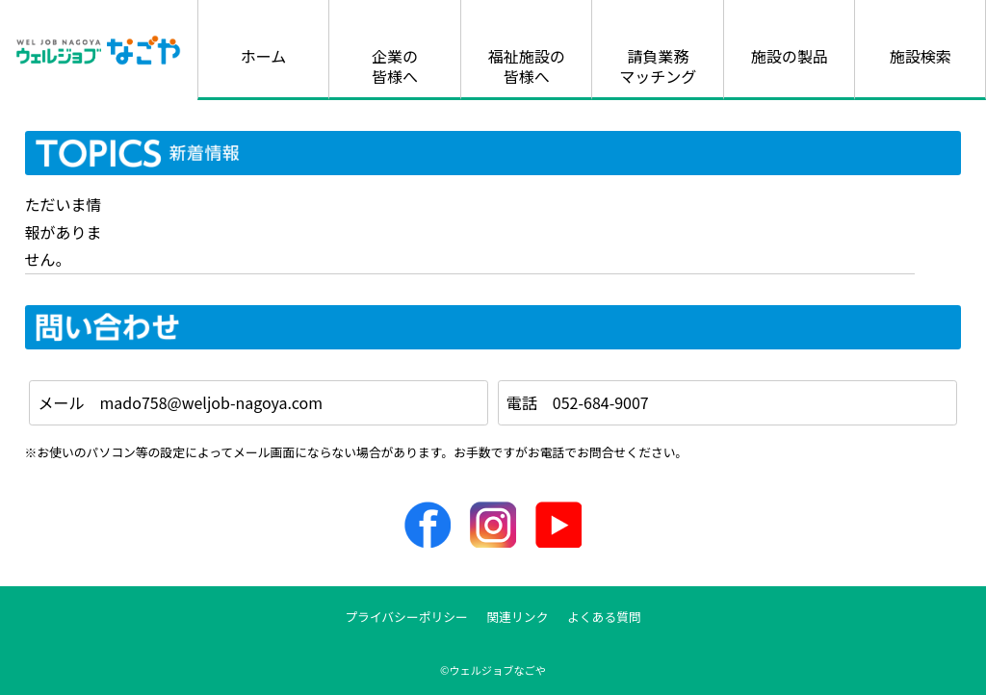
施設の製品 (789, 55)
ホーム (264, 55)
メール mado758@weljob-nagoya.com (180, 402)
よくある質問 (604, 616)
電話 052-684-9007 (577, 402)
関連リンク (517, 616)
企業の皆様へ (395, 66)
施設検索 (920, 55)
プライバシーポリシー (406, 616)
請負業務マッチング (657, 66)
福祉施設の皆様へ (526, 66)
